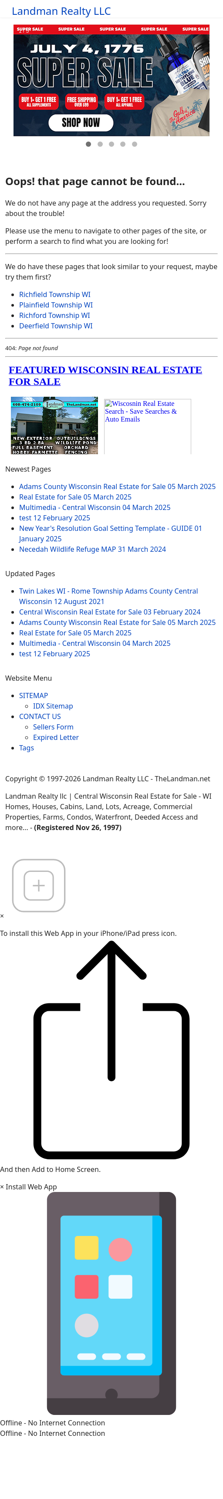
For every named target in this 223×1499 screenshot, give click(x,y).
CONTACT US (40, 716)
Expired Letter (56, 737)
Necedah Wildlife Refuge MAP (92, 549)
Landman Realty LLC (61, 11)
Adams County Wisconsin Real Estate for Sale (117, 486)
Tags (26, 748)
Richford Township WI (54, 315)
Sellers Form (53, 727)
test (54, 518)
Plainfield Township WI (56, 305)
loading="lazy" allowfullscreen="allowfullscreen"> (111, 407)
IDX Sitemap (53, 706)
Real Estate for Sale (75, 497)
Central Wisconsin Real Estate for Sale (109, 612)
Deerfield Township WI (56, 326)
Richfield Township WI (55, 294)
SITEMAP (33, 695)
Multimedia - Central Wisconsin (95, 507)
